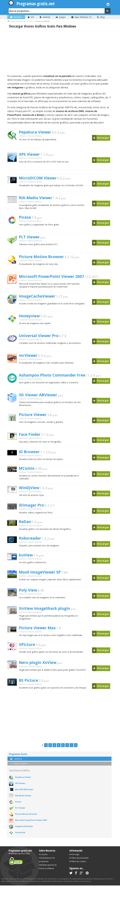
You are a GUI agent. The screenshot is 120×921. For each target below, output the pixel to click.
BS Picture (28, 680)
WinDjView (29, 487)
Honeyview (29, 316)
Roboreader (30, 538)
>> (75, 745)
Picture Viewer (33, 414)
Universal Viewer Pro (38, 335)
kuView (26, 555)
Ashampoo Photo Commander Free (52, 375)
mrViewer (28, 355)
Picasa (25, 217)
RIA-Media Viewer (35, 197)
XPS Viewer (29, 154)
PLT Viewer (29, 237)
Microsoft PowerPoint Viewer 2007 (51, 276)
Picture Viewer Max (37, 627)
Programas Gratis (18, 754)
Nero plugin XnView (37, 662)
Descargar (101, 137)
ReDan (25, 521)
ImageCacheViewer (37, 296)
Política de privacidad (78, 858)
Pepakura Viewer (35, 132)
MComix (26, 468)
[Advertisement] (59, 51)
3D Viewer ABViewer (38, 394)
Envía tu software (46, 868)
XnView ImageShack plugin (44, 608)
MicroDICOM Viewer (38, 178)
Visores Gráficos (19, 763)
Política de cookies (77, 861)
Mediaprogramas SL (48, 865)
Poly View (28, 590)
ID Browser (29, 451)
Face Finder (29, 434)
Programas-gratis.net (20, 850)
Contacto (43, 854)
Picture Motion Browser (41, 256)
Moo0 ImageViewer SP (40, 572)
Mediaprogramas (18, 853)
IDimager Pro (31, 505)
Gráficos (22, 136)
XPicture (27, 644)
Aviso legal (74, 854)
